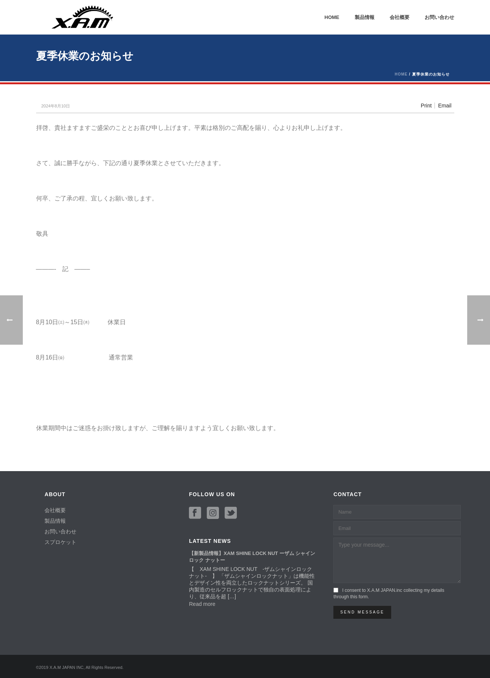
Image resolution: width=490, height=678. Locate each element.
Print (426, 105)
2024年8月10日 (55, 106)
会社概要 (399, 17)
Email (444, 105)
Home (332, 17)
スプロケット (60, 542)
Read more (202, 604)
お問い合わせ (439, 17)
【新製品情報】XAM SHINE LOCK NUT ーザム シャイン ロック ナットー (252, 556)
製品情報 (364, 17)
